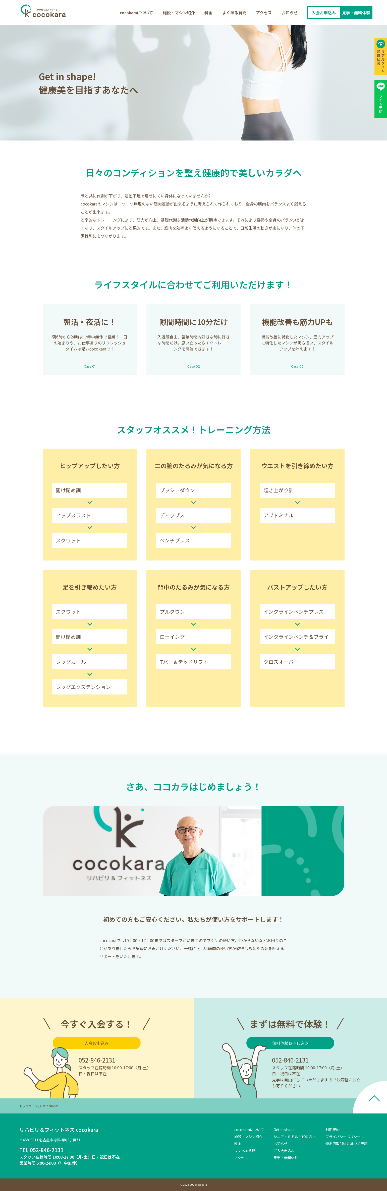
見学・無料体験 (285, 1157)
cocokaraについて (136, 13)
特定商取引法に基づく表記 (346, 1143)
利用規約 (332, 1129)
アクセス (264, 13)
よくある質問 (234, 13)
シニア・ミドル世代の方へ (294, 1136)
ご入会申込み (284, 1150)
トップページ (28, 1106)
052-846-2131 (97, 1060)
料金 (208, 13)
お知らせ (290, 13)
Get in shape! (284, 1129)
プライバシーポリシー (343, 1136)
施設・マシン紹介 (179, 13)
